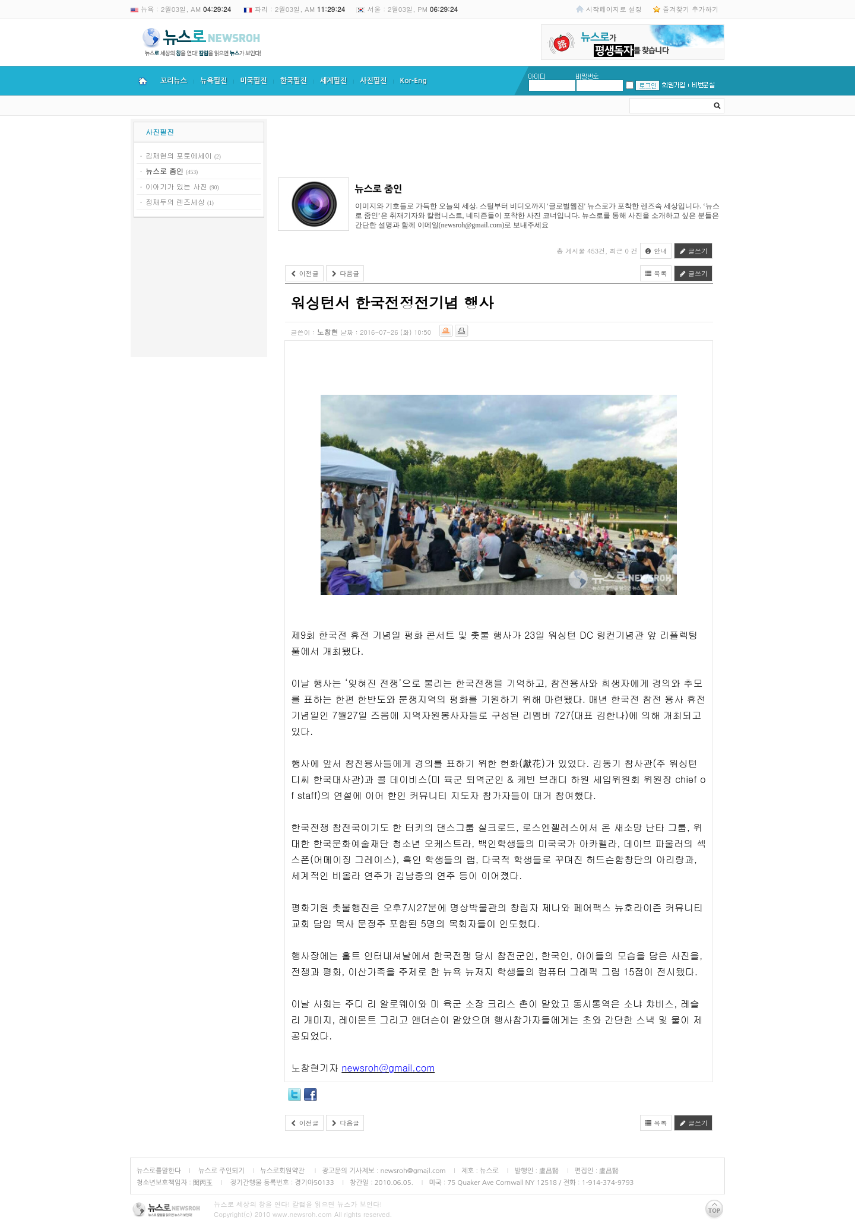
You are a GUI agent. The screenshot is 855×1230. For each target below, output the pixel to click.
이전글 (304, 273)
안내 (656, 250)
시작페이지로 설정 (614, 9)
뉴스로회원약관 (283, 1170)
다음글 (345, 273)
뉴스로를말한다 (159, 1170)
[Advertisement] (199, 289)
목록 (656, 273)
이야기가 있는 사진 (176, 186)
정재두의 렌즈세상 (175, 201)
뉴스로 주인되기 (221, 1170)
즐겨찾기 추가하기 (690, 9)
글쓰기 (693, 250)
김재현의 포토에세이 (178, 155)
